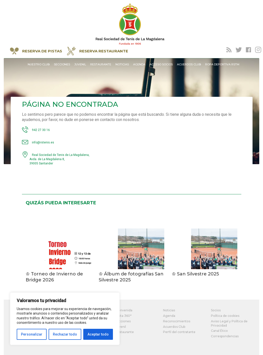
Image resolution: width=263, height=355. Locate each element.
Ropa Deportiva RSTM (222, 64)
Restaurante (100, 64)
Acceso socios (161, 64)
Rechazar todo (65, 334)
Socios (216, 310)
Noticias (122, 64)
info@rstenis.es (43, 142)
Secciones (62, 64)
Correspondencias (225, 336)
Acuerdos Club (189, 64)
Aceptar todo (98, 334)
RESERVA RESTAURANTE (97, 51)
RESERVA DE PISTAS (36, 51)
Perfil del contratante (179, 332)
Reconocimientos (176, 321)
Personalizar (31, 334)
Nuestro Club (39, 64)
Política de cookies (225, 316)
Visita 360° (123, 316)
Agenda (139, 64)
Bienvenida (123, 310)
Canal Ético (219, 331)
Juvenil (80, 64)
